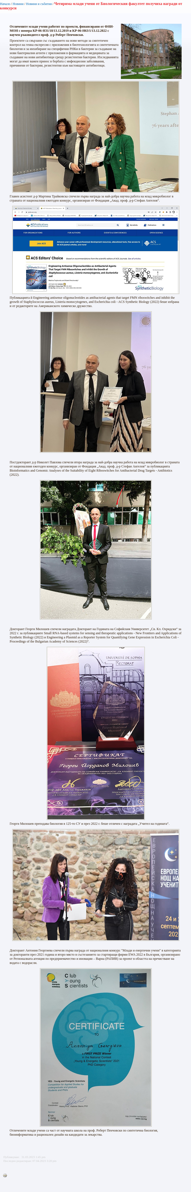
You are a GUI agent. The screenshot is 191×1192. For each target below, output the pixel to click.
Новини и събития (39, 4)
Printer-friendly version (6, 1175)
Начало (5, 4)
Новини (18, 4)
